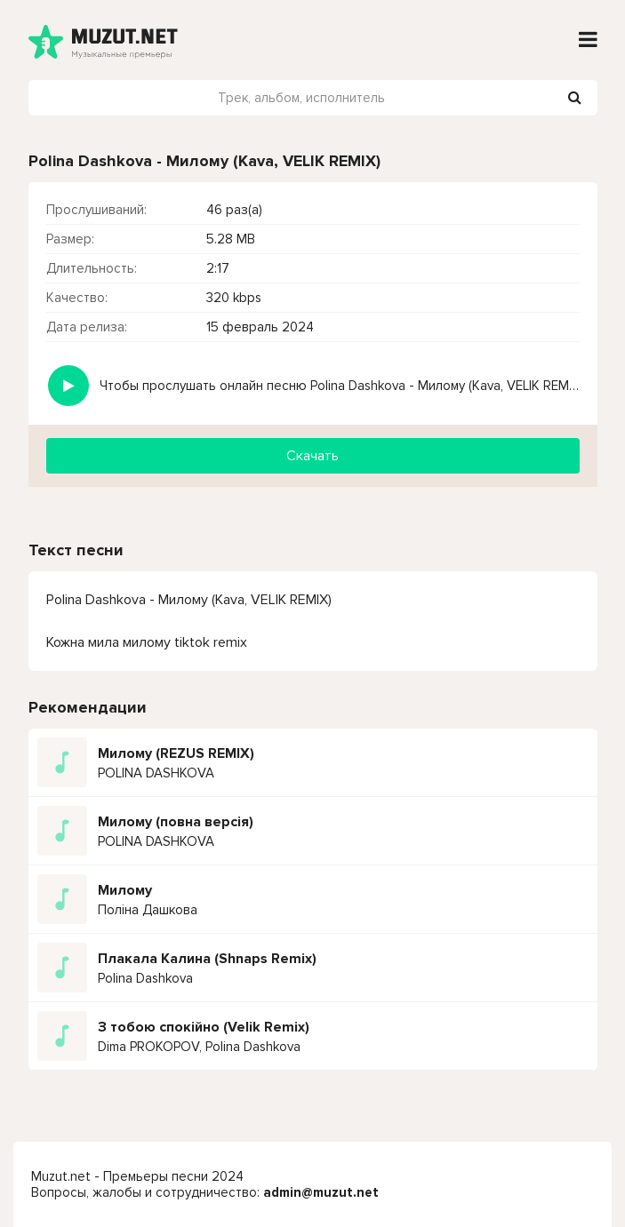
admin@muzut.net (321, 1192)
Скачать (312, 456)
